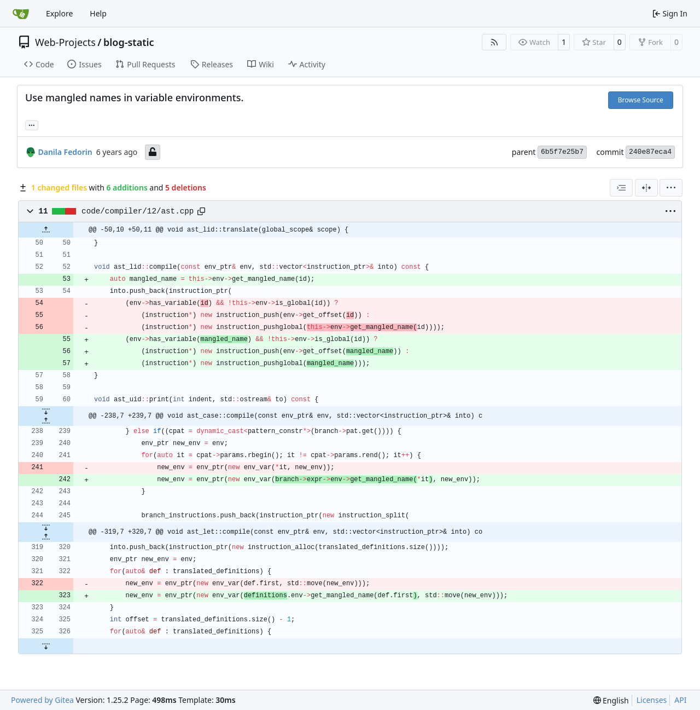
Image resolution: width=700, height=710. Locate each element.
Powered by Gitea (42, 700)
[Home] (20, 14)
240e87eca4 (650, 152)
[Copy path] (201, 211)
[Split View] (646, 188)
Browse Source (640, 100)
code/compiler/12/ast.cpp (137, 211)
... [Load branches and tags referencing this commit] (31, 124)
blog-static (128, 42)
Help (98, 13)
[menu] (671, 188)
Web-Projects (65, 42)
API (680, 700)
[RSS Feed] (494, 42)
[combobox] (621, 188)
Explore (59, 13)
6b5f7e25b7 (562, 152)
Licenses (652, 700)
